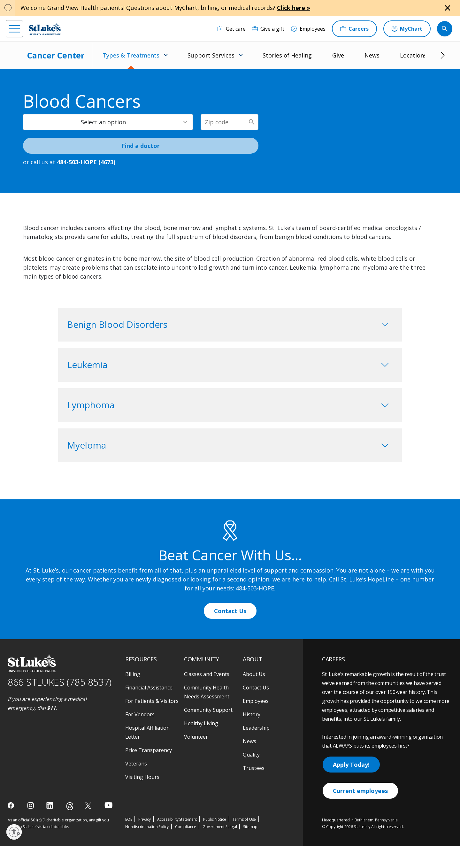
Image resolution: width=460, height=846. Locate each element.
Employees (256, 700)
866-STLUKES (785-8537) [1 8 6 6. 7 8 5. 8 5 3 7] (59, 681)
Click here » (293, 8)
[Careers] (354, 28)
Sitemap (250, 826)
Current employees (360, 791)
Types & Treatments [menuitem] (131, 55)
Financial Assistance (148, 687)
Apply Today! (351, 764)
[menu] (14, 29)
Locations (413, 55)
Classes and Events (206, 674)
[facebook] (12, 805)
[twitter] (89, 805)
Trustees (253, 768)
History (251, 714)
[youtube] (108, 805)
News (371, 55)
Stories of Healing (287, 55)
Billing (132, 674)
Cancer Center (55, 55)
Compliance (185, 826)
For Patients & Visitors (152, 700)
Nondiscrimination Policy (147, 826)
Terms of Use (244, 819)
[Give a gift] (268, 28)
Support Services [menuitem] (211, 55)
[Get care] (232, 28)
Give (338, 55)
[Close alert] (447, 8)
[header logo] (45, 28)
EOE (128, 819)
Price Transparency (148, 750)
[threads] (70, 806)
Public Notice (214, 819)
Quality (251, 754)
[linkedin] (50, 805)
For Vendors (140, 714)
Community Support (208, 709)
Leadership (256, 727)
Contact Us (230, 611)
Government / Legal (220, 826)
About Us (254, 674)
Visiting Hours (142, 777)
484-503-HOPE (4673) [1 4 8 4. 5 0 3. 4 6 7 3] (86, 162)
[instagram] (31, 805)
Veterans (136, 763)
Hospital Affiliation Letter (147, 732)
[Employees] (308, 28)
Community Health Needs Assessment (206, 692)
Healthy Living (201, 723)
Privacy (144, 819)
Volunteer (196, 736)
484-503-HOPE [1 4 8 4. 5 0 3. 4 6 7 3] (255, 588)
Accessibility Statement (177, 819)
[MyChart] (407, 28)
